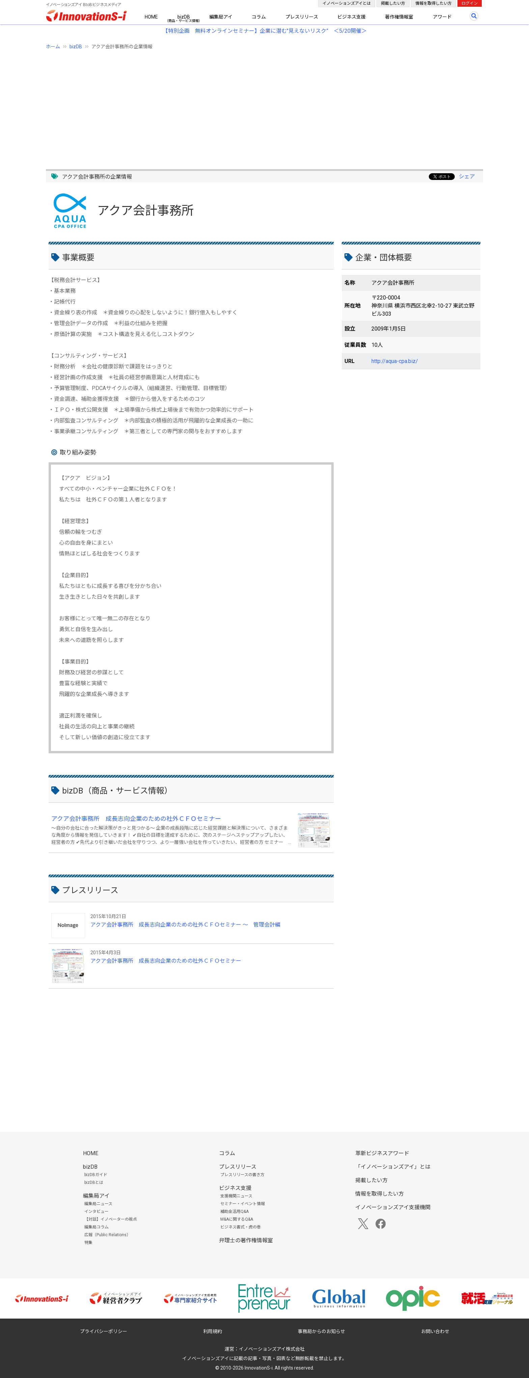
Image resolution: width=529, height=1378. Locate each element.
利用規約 (212, 1331)
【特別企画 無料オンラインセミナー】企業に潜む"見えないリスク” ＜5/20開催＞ (265, 31)
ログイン (470, 3)
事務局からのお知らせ (321, 1331)
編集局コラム (96, 1227)
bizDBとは (93, 1182)
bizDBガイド (95, 1174)
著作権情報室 (399, 17)
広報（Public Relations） (107, 1234)
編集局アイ (220, 17)
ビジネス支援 (351, 17)
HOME (151, 17)
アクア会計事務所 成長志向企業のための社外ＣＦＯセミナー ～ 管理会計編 (185, 924)
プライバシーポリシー (103, 1331)
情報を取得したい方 (433, 3)
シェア (467, 176)
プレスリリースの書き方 (242, 1174)
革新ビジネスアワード (382, 1153)
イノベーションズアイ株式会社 (272, 1349)
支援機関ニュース (236, 1196)
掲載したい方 (393, 3)
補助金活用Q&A (234, 1211)
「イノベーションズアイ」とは (392, 1167)
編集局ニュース (98, 1203)
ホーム (53, 46)
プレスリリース (301, 17)
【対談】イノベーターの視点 (110, 1219)
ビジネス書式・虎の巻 (240, 1227)
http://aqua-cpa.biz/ (394, 361)
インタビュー (96, 1211)
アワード (442, 17)
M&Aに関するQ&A (236, 1219)
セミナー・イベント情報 (242, 1203)
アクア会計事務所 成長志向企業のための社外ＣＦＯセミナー (136, 818)
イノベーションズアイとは (347, 3)
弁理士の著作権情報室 (246, 1240)
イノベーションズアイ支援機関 (392, 1207)
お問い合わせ (435, 1331)
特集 (88, 1242)
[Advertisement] (248, 105)
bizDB (183, 17)
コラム (259, 17)
